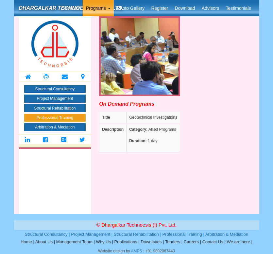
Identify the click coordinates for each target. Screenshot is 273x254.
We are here (238, 241)
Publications (125, 241)
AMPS (136, 251)
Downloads (151, 241)
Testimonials (238, 8)
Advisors (210, 8)
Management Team (74, 241)
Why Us (103, 241)
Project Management (55, 98)
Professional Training (55, 117)
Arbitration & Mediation (55, 127)
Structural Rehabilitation (55, 108)
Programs (98, 8)
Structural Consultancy (55, 89)
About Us (44, 241)
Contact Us (212, 241)
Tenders (172, 241)
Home (26, 241)
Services (70, 8)
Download (185, 8)
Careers (191, 241)
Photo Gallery (131, 8)
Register (159, 8)
